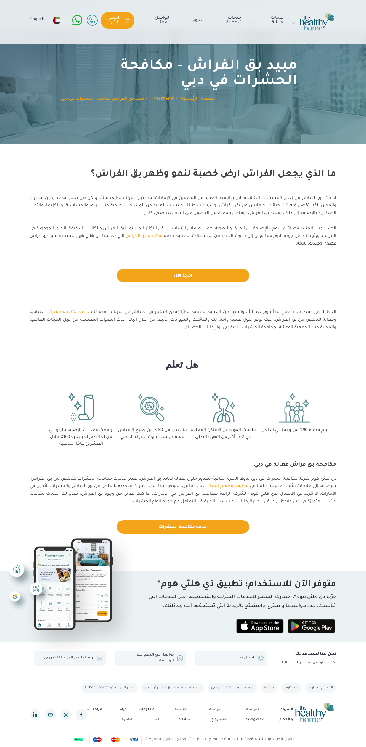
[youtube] (50, 714)
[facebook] (81, 714)
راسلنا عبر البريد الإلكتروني (73, 658)
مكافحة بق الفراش (144, 236)
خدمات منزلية (280, 20)
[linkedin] (35, 714)
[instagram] (65, 714)
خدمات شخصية (237, 20)
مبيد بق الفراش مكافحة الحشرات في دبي (102, 99)
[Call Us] (92, 20)
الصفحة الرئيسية (198, 99)
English (37, 19)
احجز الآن (183, 276)
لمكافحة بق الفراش (198, 494)
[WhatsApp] (77, 20)
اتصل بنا (251, 658)
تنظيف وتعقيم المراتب (226, 486)
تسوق (197, 20)
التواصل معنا (163, 20)
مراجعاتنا (94, 710)
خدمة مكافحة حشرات (68, 312)
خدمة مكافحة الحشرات (183, 527)
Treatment (162, 99)
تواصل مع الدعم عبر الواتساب (159, 658)
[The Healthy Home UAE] (317, 22)
